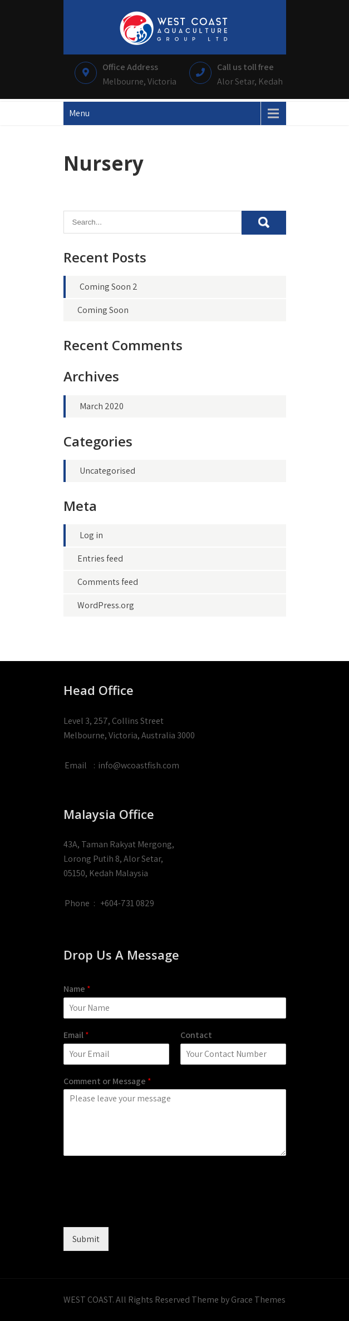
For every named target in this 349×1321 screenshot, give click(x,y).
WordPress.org (105, 605)
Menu (79, 113)
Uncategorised (107, 470)
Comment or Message (107, 1081)
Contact (196, 1035)
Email (76, 1035)
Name (77, 989)
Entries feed (100, 558)
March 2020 (102, 406)
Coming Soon (103, 310)
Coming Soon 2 (108, 286)
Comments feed (107, 582)
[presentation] (148, 1208)
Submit (86, 1239)
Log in (91, 535)
